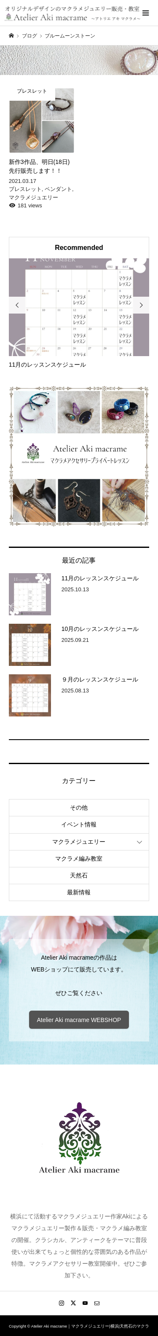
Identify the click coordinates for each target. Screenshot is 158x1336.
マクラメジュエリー (78, 841)
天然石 (79, 875)
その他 (79, 807)
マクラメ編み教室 (78, 858)
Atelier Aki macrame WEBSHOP (79, 1020)
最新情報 (79, 892)
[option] (79, 313)
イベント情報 (78, 824)
